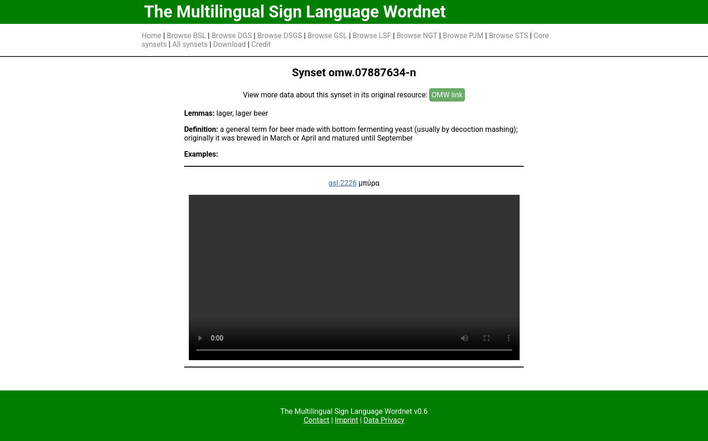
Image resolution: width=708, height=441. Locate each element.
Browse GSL (327, 35)
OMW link (447, 94)
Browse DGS (231, 35)
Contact (316, 420)
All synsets (190, 44)
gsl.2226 (343, 183)
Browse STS (508, 35)
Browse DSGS (279, 35)
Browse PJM (463, 35)
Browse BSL (186, 35)
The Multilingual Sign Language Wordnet (295, 12)
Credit (261, 44)
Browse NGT (416, 35)
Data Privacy (383, 420)
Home (151, 35)
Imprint (346, 420)
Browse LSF (371, 35)
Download (229, 44)
